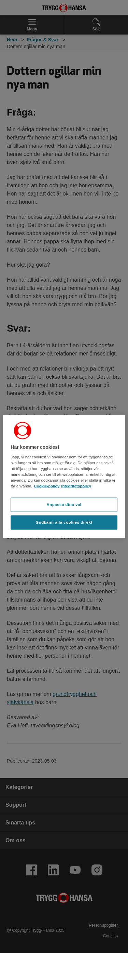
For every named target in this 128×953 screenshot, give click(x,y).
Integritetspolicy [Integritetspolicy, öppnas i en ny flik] (76, 486)
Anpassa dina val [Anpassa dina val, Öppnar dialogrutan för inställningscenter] (63, 504)
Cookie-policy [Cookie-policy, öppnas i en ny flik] (47, 486)
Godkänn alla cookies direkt (63, 522)
